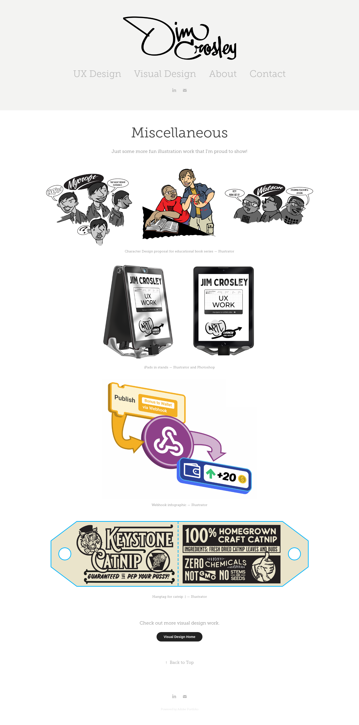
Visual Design (165, 73)
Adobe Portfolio (187, 709)
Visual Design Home (179, 637)
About (223, 73)
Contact (268, 73)
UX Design (97, 73)
